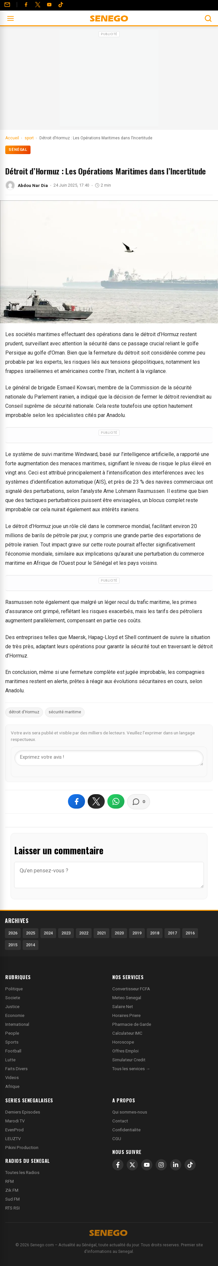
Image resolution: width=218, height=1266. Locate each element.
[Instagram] (161, 1164)
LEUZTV (13, 1138)
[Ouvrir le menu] (10, 18)
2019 (137, 933)
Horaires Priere (126, 1015)
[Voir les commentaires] (138, 801)
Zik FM (11, 1190)
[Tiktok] (60, 4)
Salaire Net (122, 1006)
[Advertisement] (109, 80)
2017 (172, 933)
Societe (12, 997)
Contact (120, 1120)
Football (13, 1050)
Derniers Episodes (22, 1112)
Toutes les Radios (22, 1172)
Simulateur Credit (128, 1059)
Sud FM (12, 1199)
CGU (116, 1138)
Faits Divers (16, 1068)
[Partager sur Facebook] (76, 801)
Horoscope (123, 1042)
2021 (101, 933)
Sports (11, 1042)
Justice (12, 1006)
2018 (154, 933)
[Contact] (7, 4)
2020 (119, 933)
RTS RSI (12, 1208)
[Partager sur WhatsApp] (115, 801)
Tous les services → (131, 1068)
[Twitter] (37, 4)
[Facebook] (26, 4)
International (17, 1024)
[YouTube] (49, 4)
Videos (12, 1077)
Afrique (12, 1086)
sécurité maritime (65, 712)
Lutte (10, 1059)
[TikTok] (190, 1164)
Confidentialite (126, 1129)
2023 (66, 933)
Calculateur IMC (127, 1033)
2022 (83, 933)
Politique (14, 988)
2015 (12, 944)
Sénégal (18, 150)
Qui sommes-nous (129, 1112)
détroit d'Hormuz (24, 712)
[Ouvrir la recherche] (208, 18)
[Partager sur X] (96, 801)
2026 (12, 933)
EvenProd (14, 1129)
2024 (48, 933)
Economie (14, 1015)
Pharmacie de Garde (131, 1024)
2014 (30, 944)
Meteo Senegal (126, 997)
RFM (9, 1181)
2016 (190, 933)
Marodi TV (15, 1120)
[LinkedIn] (175, 1164)
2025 (30, 933)
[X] (132, 1164)
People (12, 1033)
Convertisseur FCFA (131, 988)
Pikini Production (21, 1147)
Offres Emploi (125, 1050)
